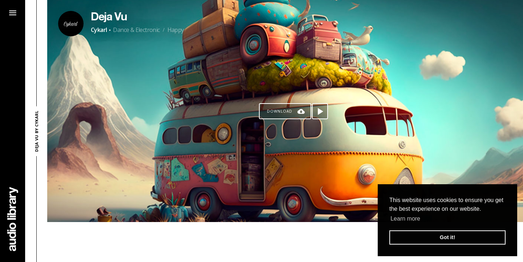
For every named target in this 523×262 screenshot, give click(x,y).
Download (279, 111)
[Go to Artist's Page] (71, 23)
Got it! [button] (447, 237)
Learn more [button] (405, 218)
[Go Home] (12, 219)
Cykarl (99, 30)
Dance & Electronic (136, 30)
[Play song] (320, 111)
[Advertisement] (285, 242)
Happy (175, 30)
